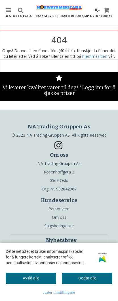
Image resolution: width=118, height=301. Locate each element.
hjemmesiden (94, 56)
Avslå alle (31, 278)
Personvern (59, 208)
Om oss (59, 217)
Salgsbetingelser (59, 225)
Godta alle (87, 278)
